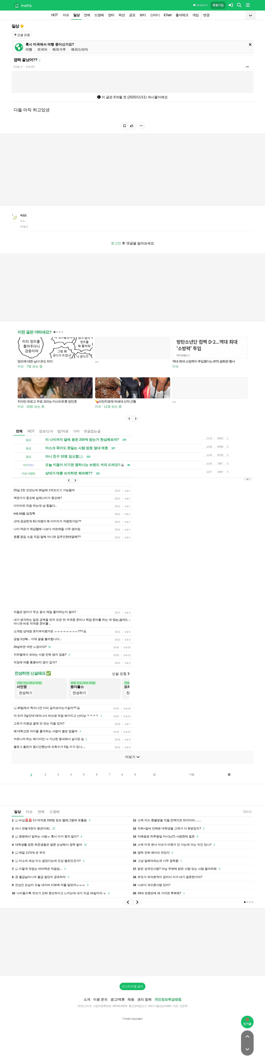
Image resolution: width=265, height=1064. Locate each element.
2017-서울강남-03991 (160, 1006)
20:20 (247, 811)
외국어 (42, 49)
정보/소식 (46, 431)
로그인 (116, 243)
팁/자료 (62, 431)
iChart (168, 15)
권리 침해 (144, 999)
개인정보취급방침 (167, 999)
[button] (129, 419)
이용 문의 (100, 999)
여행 (28, 49)
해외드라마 (79, 49)
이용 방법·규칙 (200, 5)
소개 (87, 999)
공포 (132, 15)
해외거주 (59, 49)
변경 (206, 15)
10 (154, 774)
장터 (111, 15)
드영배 (99, 15)
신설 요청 (22, 35)
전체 (19, 431)
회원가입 (218, 5)
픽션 (122, 15)
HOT (54, 15)
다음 (191, 774)
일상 (76, 15)
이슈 (66, 15)
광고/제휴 (118, 999)
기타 (76, 431)
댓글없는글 (92, 431)
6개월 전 (18, 66)
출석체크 (182, 15)
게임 (195, 15)
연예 (87, 15)
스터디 (155, 15)
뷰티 (143, 15)
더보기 (132, 757)
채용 (131, 999)
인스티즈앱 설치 (132, 986)
